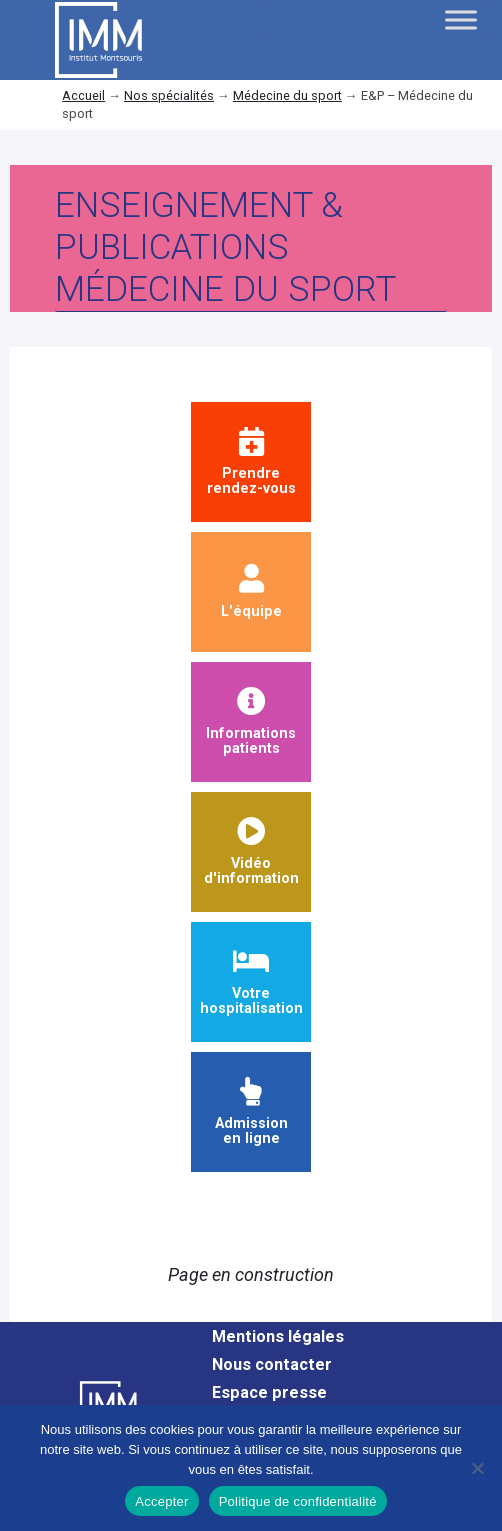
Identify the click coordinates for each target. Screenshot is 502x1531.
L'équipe (251, 592)
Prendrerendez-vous (251, 462)
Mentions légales (278, 1336)
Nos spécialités (169, 95)
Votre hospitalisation (251, 982)
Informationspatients (251, 722)
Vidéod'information (251, 852)
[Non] (477, 1468)
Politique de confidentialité (298, 1501)
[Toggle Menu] (461, 19)
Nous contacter (272, 1364)
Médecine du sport (287, 95)
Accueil (83, 95)
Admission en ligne (251, 1112)
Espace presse (269, 1392)
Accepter (161, 1501)
